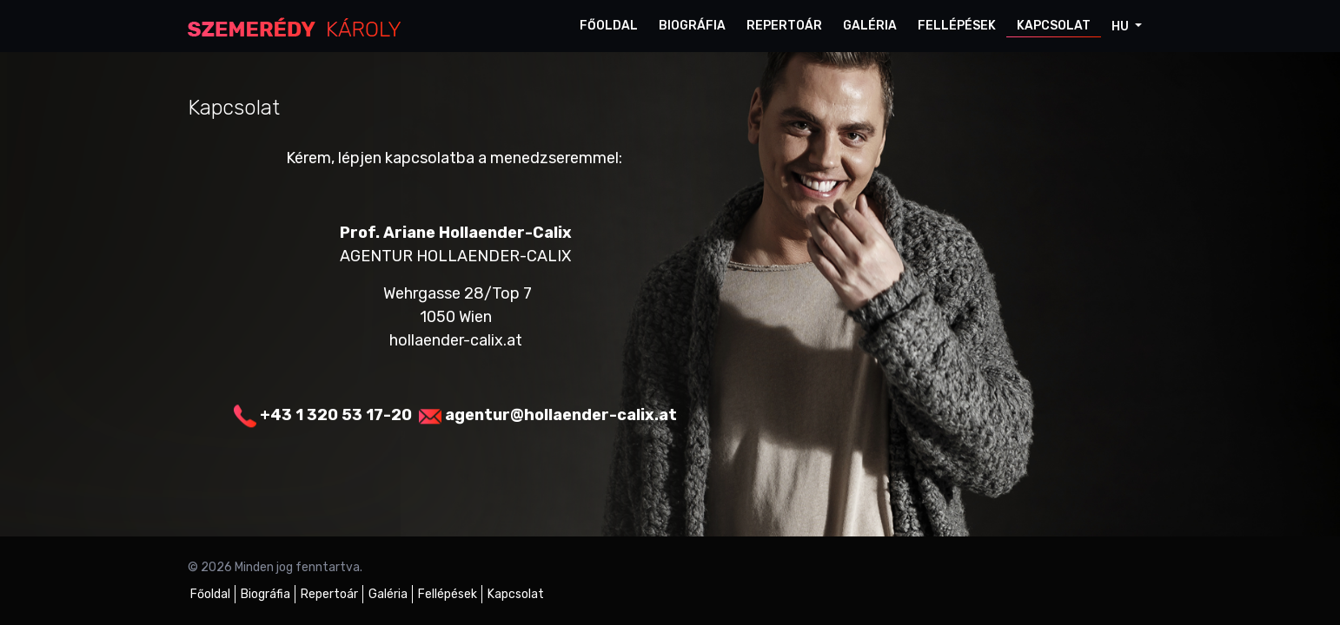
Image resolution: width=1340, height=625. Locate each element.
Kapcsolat (1054, 25)
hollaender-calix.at (455, 340)
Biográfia (692, 25)
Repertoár (784, 25)
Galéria (870, 25)
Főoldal (609, 25)
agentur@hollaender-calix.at (561, 414)
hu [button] (1121, 26)
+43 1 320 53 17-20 (336, 414)
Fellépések (957, 25)
